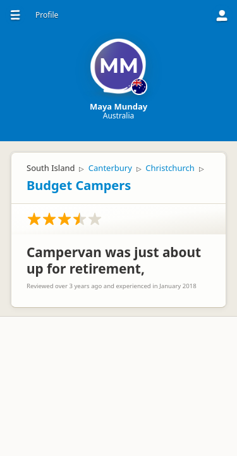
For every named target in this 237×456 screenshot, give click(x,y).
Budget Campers (79, 185)
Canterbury (110, 168)
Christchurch (170, 168)
